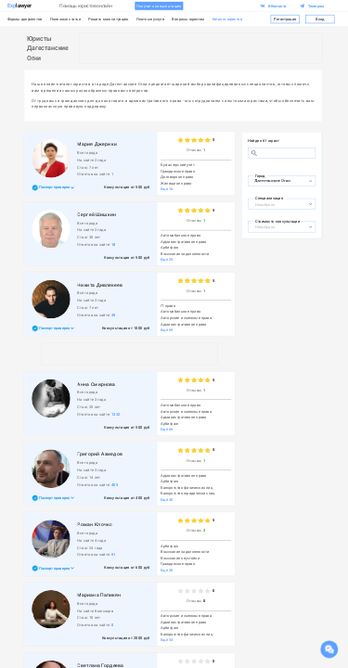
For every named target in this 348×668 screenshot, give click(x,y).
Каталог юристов (228, 19)
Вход (320, 18)
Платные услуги (150, 19)
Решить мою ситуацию (108, 19)
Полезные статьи (65, 19)
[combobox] (276, 180)
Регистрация (285, 18)
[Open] (310, 180)
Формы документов (25, 19)
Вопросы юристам (188, 19)
